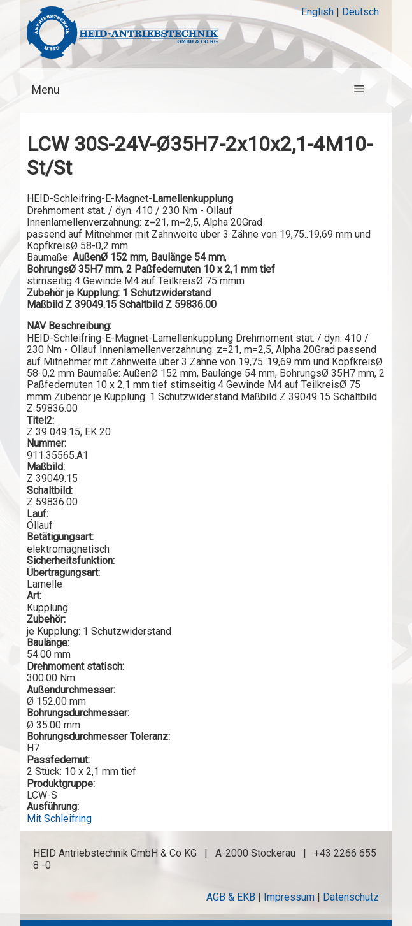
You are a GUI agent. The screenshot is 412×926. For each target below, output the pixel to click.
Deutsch (360, 12)
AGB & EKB (230, 897)
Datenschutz (351, 897)
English (317, 12)
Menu (46, 89)
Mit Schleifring (59, 819)
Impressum (289, 897)
